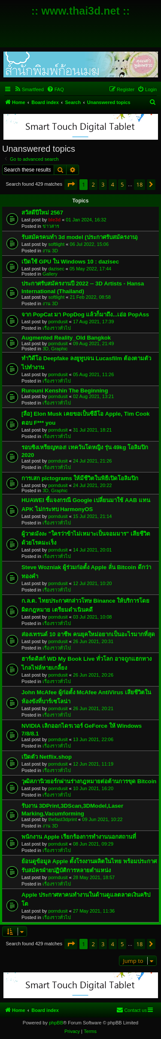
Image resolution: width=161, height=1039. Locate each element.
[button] (70, 184)
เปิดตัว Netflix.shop (46, 757)
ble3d (54, 219)
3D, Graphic (55, 348)
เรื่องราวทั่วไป (57, 328)
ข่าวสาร (51, 226)
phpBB (56, 1022)
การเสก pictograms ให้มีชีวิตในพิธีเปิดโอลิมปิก (79, 478)
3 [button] (102, 184)
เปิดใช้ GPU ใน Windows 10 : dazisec (70, 261)
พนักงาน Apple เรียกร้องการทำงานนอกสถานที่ (78, 837)
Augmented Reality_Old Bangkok (66, 337)
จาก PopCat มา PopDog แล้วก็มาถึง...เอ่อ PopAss (85, 314)
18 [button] (140, 184)
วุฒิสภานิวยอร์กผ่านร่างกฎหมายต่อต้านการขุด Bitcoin (88, 781)
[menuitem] (29, 89)
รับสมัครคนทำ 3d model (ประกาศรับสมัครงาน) (79, 237)
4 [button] (112, 184)
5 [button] (122, 184)
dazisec (56, 268)
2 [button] (93, 184)
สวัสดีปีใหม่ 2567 (42, 212)
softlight (56, 244)
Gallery (50, 273)
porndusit (57, 321)
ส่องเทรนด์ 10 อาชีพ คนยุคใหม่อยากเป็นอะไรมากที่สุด (88, 634)
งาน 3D (50, 250)
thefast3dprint (62, 819)
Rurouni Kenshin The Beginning (64, 390)
